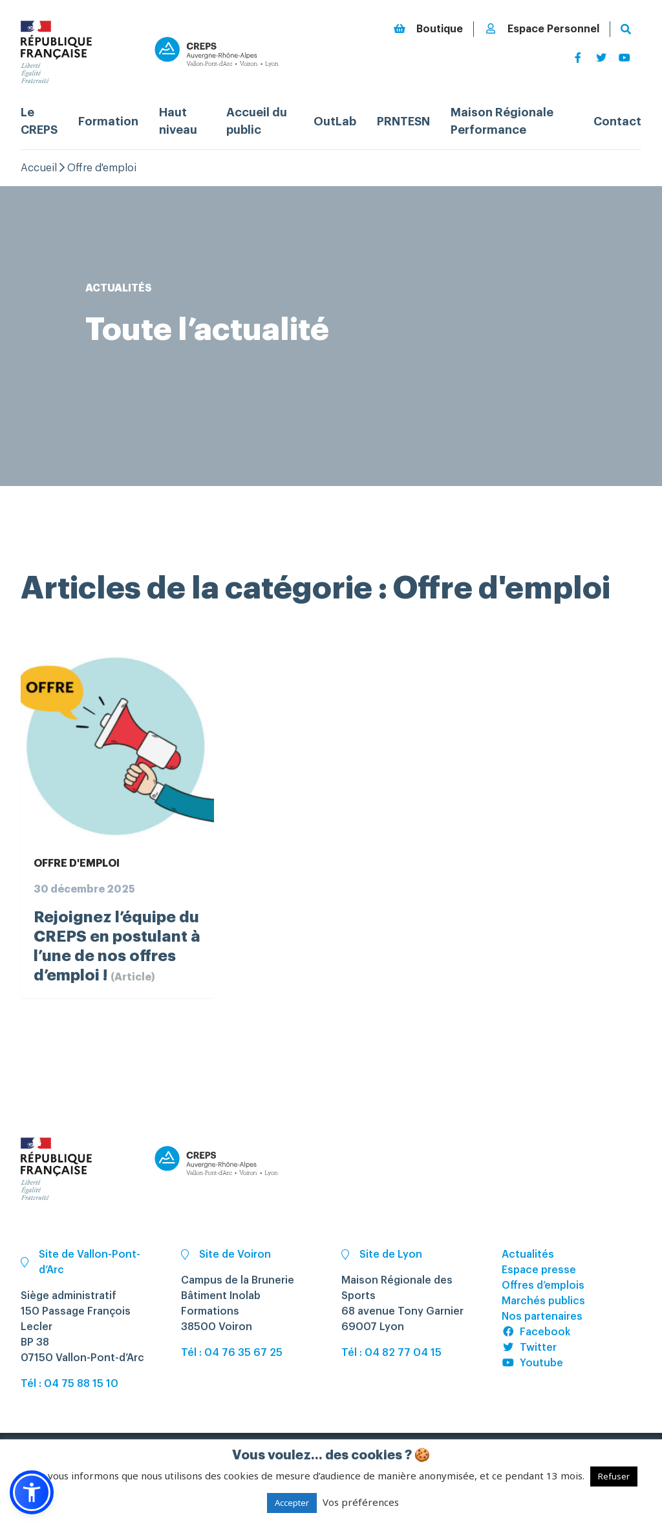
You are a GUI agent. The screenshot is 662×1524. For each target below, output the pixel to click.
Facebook (536, 1332)
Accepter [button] (292, 1502)
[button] (31, 1492)
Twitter (529, 1347)
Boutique (428, 28)
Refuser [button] (614, 1476)
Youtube (532, 1363)
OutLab (335, 121)
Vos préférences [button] (361, 1502)
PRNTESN (403, 121)
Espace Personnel (541, 28)
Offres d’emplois (543, 1285)
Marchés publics (543, 1301)
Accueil (39, 168)
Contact (617, 121)
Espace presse (539, 1270)
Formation (108, 121)
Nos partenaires (542, 1316)
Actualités (528, 1254)
